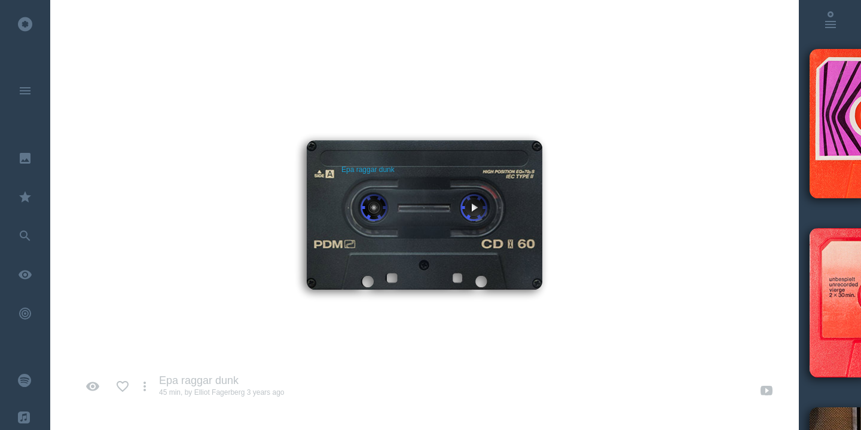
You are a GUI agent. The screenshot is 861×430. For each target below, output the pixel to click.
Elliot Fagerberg (219, 392)
